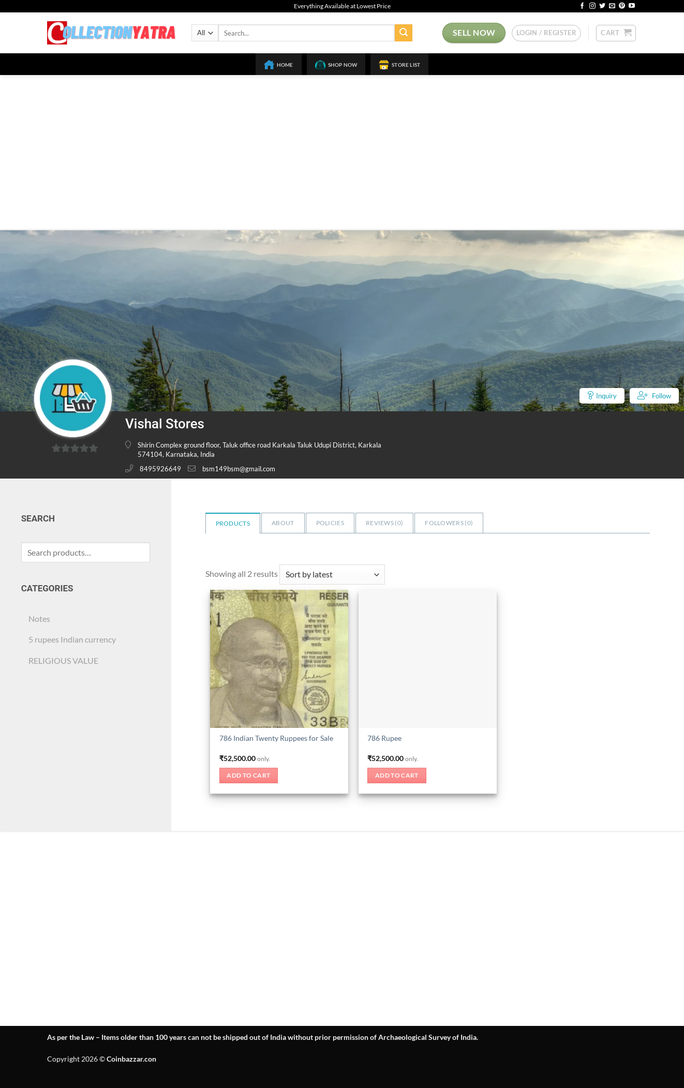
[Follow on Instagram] (592, 6)
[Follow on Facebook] (582, 6)
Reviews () (384, 523)
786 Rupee (384, 738)
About (283, 523)
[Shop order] (332, 574)
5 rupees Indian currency (72, 639)
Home (278, 64)
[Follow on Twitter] (602, 6)
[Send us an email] (612, 6)
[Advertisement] (342, 152)
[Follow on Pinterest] (622, 6)
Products (233, 523)
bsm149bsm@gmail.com (238, 469)
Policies (330, 523)
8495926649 (160, 469)
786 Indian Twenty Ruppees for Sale (276, 738)
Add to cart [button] (248, 775)
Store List (399, 64)
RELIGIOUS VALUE (63, 660)
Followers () (449, 523)
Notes (39, 618)
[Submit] (403, 33)
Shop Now (336, 64)
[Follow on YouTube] (632, 6)
